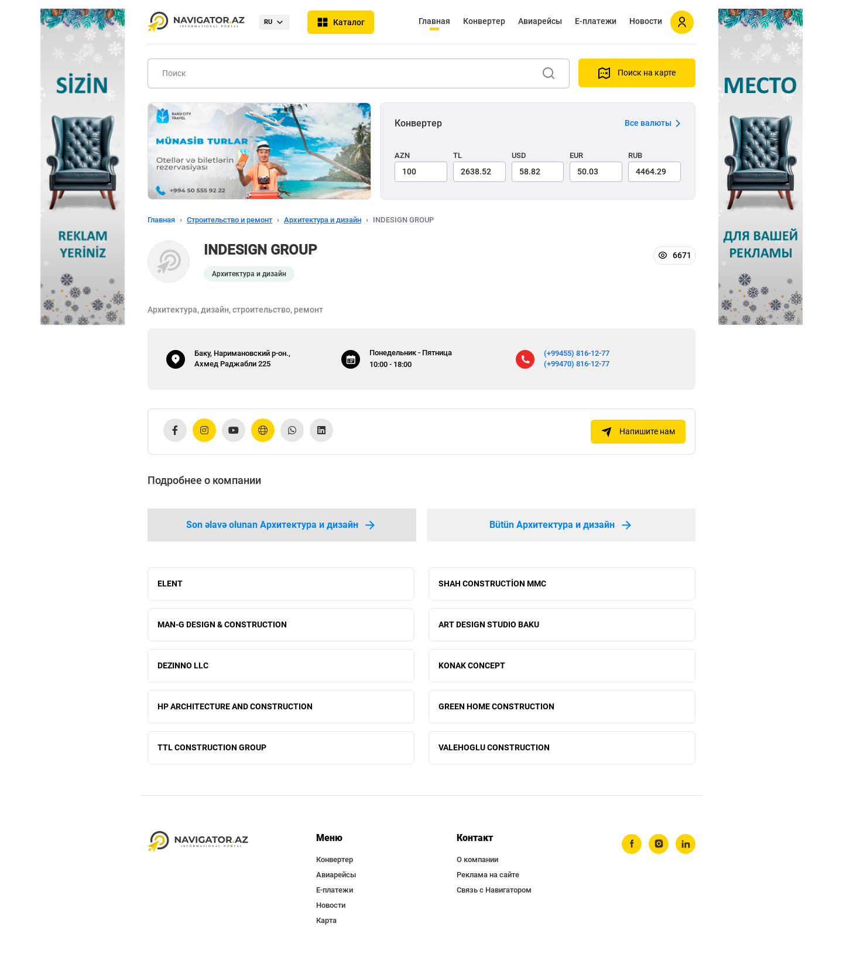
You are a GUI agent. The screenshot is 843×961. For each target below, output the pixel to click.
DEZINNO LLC (182, 665)
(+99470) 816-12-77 (576, 363)
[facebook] (632, 844)
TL (457, 155)
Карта (326, 920)
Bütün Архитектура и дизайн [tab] (561, 525)
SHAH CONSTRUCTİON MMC (492, 583)
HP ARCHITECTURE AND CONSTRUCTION (235, 706)
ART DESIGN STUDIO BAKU (488, 624)
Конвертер (484, 21)
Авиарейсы (540, 21)
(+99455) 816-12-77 (576, 353)
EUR (576, 155)
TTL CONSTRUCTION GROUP (211, 747)
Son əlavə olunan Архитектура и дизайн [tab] (281, 525)
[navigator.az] (198, 842)
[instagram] (659, 844)
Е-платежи (595, 21)
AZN (402, 155)
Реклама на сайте (488, 874)
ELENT (170, 583)
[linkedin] (685, 844)
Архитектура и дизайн (322, 219)
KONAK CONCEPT (471, 665)
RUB (635, 155)
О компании (477, 859)
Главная (434, 21)
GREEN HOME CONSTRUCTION (496, 706)
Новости (645, 21)
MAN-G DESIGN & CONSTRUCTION (222, 624)
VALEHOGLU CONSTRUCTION (494, 747)
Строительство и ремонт (229, 219)
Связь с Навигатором (494, 890)
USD (519, 155)
